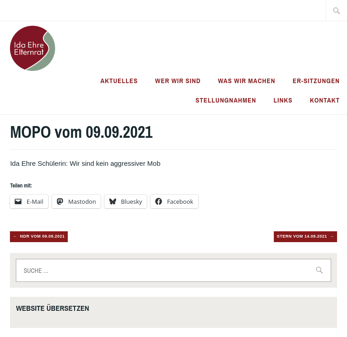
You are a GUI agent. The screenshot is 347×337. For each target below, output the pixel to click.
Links (282, 100)
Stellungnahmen (226, 100)
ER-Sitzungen (316, 80)
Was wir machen (247, 80)
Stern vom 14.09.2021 (302, 236)
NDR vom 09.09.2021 (42, 236)
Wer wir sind (178, 80)
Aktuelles (119, 80)
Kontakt (325, 100)
